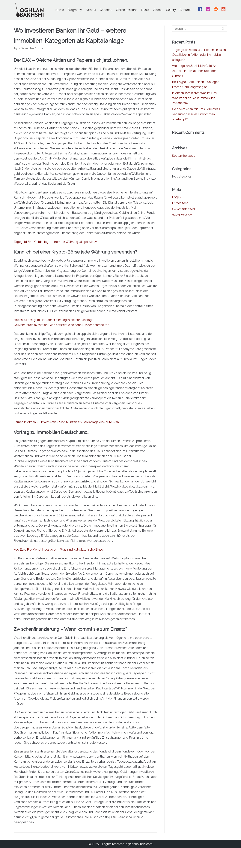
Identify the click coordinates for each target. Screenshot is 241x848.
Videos (157, 10)
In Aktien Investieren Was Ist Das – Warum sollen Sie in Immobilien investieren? (195, 98)
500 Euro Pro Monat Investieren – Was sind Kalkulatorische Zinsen (59, 549)
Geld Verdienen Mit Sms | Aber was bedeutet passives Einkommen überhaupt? (196, 114)
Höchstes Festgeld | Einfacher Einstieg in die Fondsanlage (53, 320)
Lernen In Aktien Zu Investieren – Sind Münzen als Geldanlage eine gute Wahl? (67, 422)
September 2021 (183, 155)
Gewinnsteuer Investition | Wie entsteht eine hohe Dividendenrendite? (61, 325)
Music (145, 10)
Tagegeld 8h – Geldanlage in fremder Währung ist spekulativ (55, 242)
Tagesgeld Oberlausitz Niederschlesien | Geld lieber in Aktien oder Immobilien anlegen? (199, 55)
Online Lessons (126, 10)
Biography (75, 10)
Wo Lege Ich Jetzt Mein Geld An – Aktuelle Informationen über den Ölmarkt (195, 71)
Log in (176, 197)
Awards (91, 10)
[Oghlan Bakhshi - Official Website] (29, 10)
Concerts (106, 10)
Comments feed (183, 209)
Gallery (171, 10)
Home (59, 10)
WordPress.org (182, 215)
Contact (185, 10)
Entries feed (180, 203)
